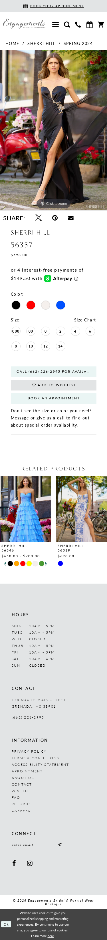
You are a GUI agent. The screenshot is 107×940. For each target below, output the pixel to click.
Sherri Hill (41, 43)
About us (23, 778)
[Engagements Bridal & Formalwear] (24, 24)
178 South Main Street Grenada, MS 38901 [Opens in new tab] (39, 703)
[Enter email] (37, 845)
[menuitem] (55, 24)
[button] (55, 24)
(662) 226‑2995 (28, 717)
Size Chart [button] (85, 320)
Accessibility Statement (40, 764)
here (51, 936)
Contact (22, 784)
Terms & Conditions (35, 758)
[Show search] (66, 24)
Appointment (27, 771)
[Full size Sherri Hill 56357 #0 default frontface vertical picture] (53, 130)
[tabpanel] (53, 130)
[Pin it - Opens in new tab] (55, 217)
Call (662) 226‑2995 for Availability (56, 372)
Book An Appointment (54, 398)
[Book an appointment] (53, 6)
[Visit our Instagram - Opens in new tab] (30, 863)
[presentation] (25, 509)
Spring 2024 (78, 43)
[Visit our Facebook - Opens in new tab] (14, 863)
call (60, 418)
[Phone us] (78, 24)
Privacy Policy (29, 751)
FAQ (16, 797)
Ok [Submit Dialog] (6, 924)
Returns (21, 804)
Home (12, 43)
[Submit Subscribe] (59, 845)
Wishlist (22, 791)
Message (20, 418)
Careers (21, 810)
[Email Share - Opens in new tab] (71, 217)
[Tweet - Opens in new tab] (38, 217)
